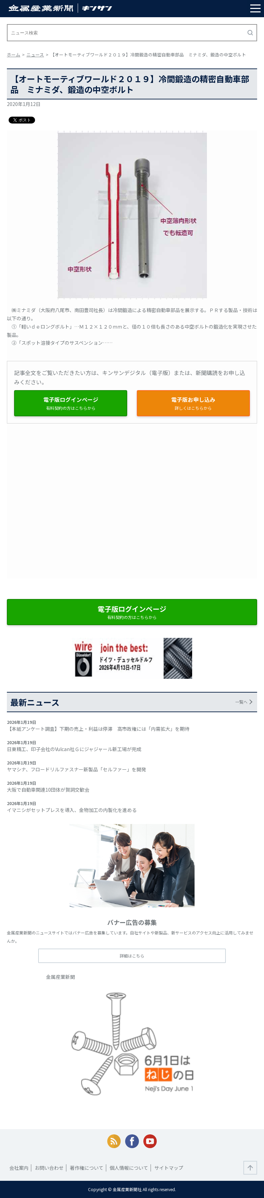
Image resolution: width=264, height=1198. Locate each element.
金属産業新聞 (60, 976)
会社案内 (19, 1167)
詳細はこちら (132, 956)
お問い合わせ (49, 1167)
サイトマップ (168, 1167)
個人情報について (129, 1167)
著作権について (86, 1167)
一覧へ (241, 702)
